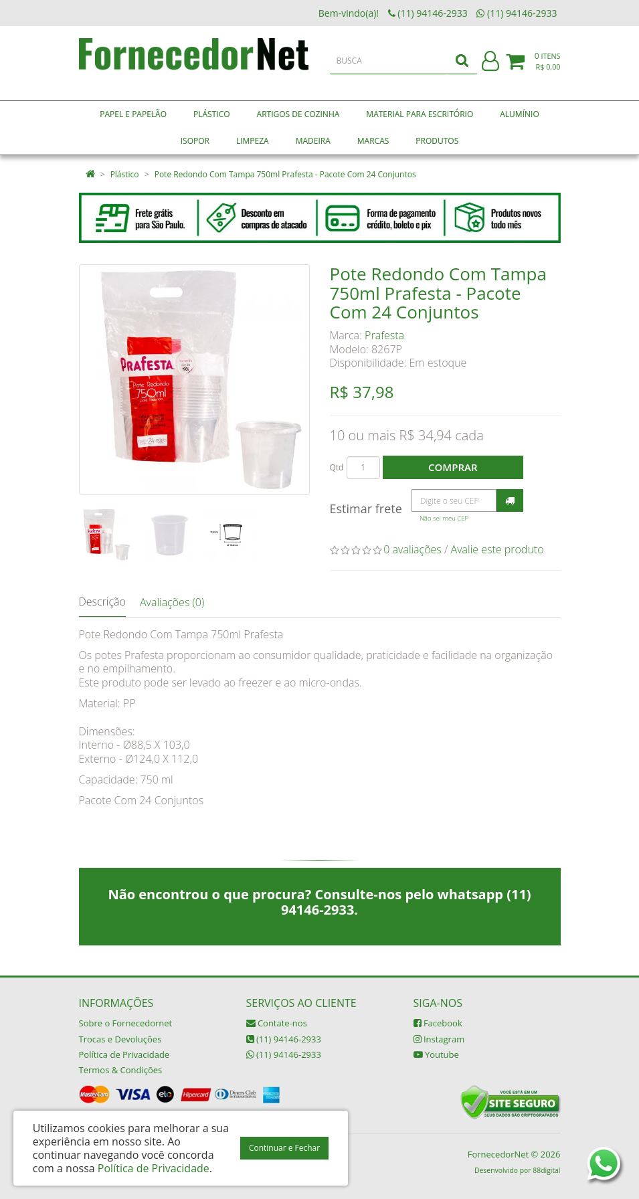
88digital (546, 1170)
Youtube (436, 1054)
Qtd (337, 467)
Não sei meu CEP (444, 518)
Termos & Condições (121, 1070)
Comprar (452, 467)
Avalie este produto (497, 549)
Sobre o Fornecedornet (126, 1023)
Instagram (439, 1039)
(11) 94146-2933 (283, 1039)
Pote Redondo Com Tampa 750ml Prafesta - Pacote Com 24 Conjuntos (285, 174)
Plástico (124, 174)
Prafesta (384, 335)
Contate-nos (276, 1023)
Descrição (102, 601)
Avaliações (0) (172, 602)
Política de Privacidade (124, 1054)
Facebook (438, 1023)
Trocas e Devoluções (120, 1039)
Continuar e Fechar (284, 1148)
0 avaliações (412, 549)
